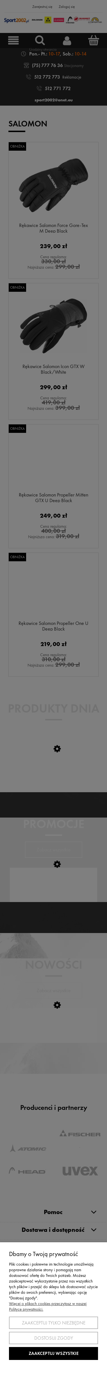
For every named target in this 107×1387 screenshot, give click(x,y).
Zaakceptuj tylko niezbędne (53, 1323)
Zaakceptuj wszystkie (54, 1353)
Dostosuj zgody (53, 1338)
